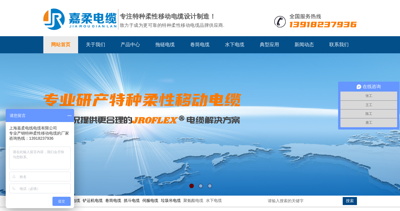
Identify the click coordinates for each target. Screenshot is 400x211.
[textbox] (304, 201)
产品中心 (130, 44)
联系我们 (339, 44)
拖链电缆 (165, 44)
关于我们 (95, 44)
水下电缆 (234, 44)
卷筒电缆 (200, 44)
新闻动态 (304, 44)
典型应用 (269, 44)
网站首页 (60, 44)
